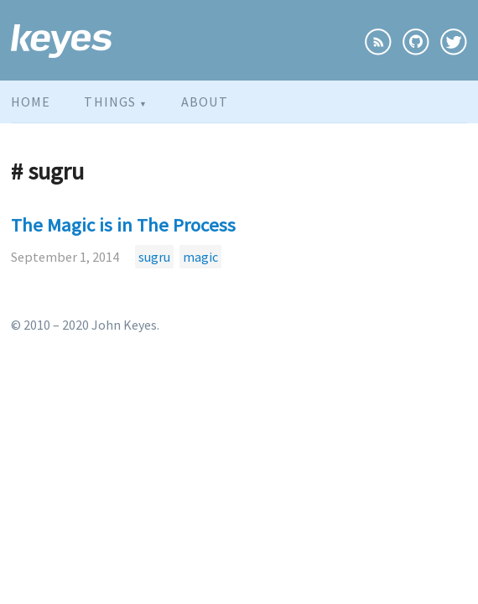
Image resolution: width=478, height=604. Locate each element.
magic (200, 256)
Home (30, 101)
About (204, 101)
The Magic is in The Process (123, 225)
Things (116, 101)
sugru (154, 256)
